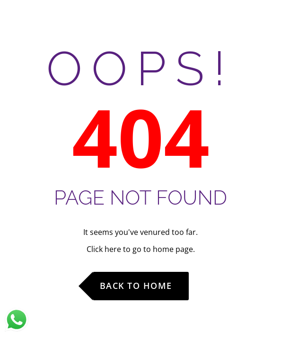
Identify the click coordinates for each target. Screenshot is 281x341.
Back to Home (136, 285)
